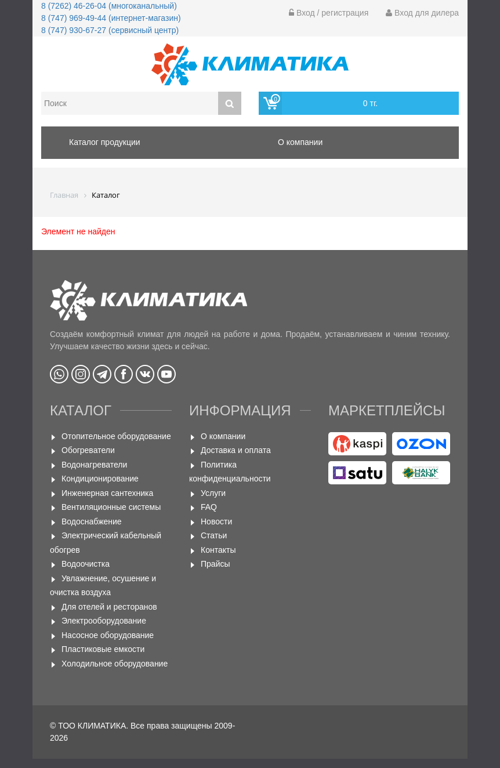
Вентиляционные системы (111, 507)
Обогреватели (88, 450)
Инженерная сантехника (107, 493)
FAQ (209, 507)
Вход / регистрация (328, 12)
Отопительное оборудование (116, 436)
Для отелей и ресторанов (109, 606)
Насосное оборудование (107, 635)
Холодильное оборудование (114, 663)
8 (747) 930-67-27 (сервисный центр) (110, 30)
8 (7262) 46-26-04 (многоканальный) (109, 5)
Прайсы (215, 563)
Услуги (213, 493)
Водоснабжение (91, 521)
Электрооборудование (103, 620)
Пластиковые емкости (102, 649)
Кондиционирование (100, 478)
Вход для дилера (422, 12)
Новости (216, 521)
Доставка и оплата (236, 450)
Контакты (218, 550)
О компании (223, 436)
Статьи (214, 535)
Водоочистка (85, 563)
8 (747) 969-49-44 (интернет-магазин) (111, 18)
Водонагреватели (94, 464)
